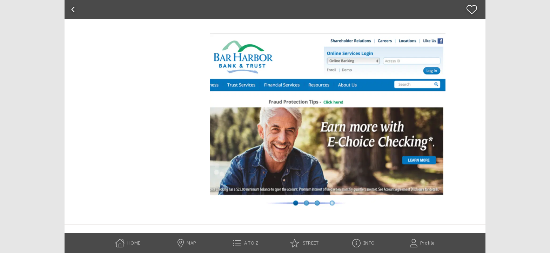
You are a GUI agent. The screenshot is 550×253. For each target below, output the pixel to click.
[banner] (275, 9)
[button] (327, 121)
